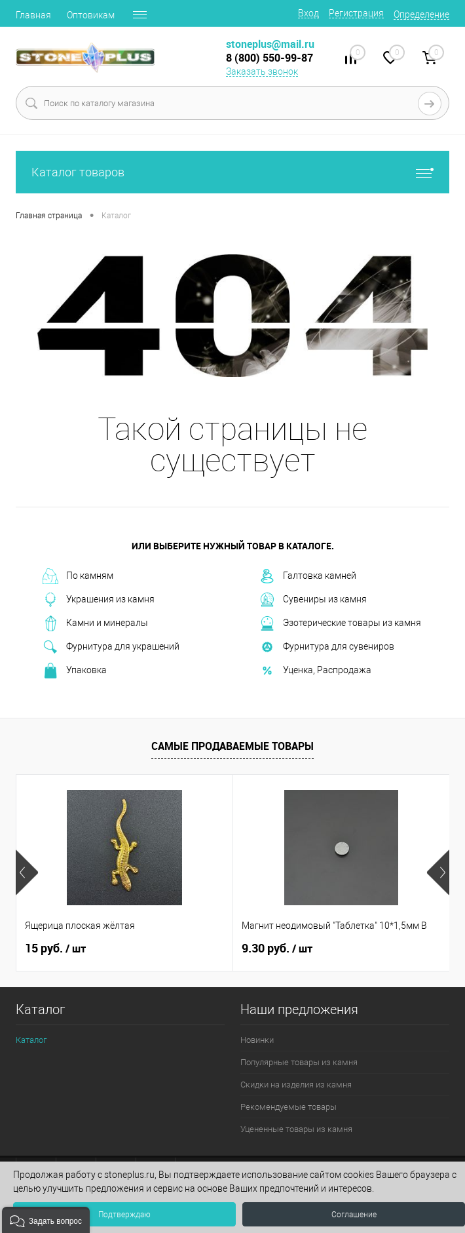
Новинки (257, 1040)
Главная (33, 15)
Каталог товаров (232, 172)
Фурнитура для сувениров (326, 647)
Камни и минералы (95, 623)
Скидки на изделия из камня (296, 1084)
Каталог (31, 1040)
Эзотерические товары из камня (340, 623)
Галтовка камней (307, 576)
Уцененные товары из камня (296, 1129)
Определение (421, 14)
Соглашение (354, 1214)
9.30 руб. (277, 948)
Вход (308, 13)
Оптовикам (91, 15)
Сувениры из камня (313, 600)
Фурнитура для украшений (111, 647)
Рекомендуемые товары (288, 1107)
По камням (78, 576)
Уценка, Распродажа (315, 670)
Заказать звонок (262, 71)
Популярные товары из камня (299, 1062)
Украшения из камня (99, 600)
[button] (46, 1220)
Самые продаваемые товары (232, 746)
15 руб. (55, 948)
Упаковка (75, 670)
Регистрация (356, 13)
